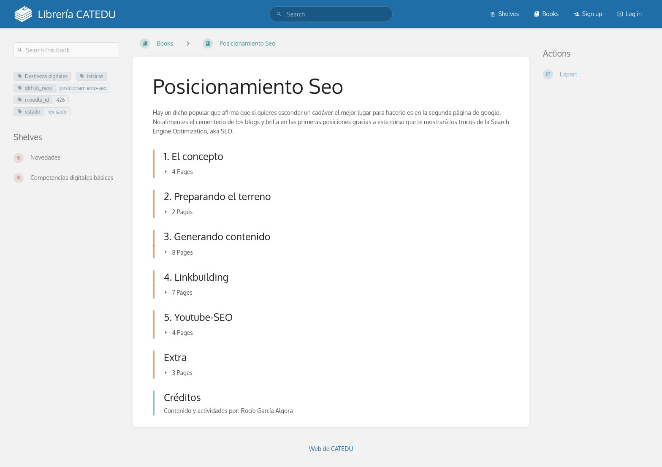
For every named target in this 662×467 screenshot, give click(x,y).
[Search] (279, 14)
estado (28, 112)
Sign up (588, 13)
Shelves (504, 13)
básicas (91, 76)
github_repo (34, 88)
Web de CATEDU (331, 448)
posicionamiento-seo (83, 88)
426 (60, 100)
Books (546, 13)
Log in (629, 13)
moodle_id (33, 100)
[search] (330, 14)
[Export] (595, 74)
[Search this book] (66, 50)
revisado (57, 112)
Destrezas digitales (42, 76)
